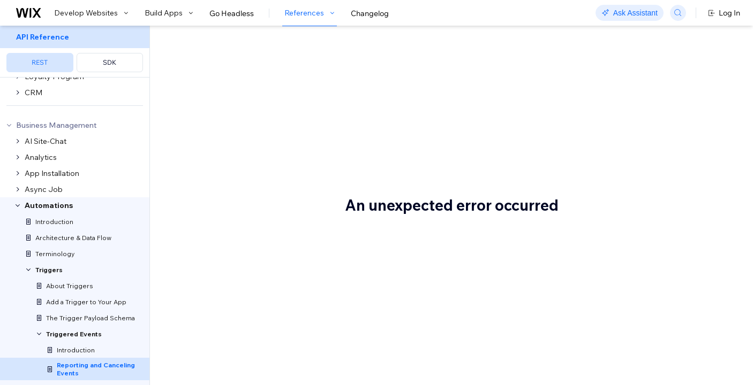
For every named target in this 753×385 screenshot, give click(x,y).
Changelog (370, 13)
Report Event (291, 348)
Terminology (443, 174)
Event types (212, 276)
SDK (109, 62)
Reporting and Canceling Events (307, 44)
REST (40, 62)
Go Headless (231, 13)
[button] (216, 82)
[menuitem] (74, 52)
